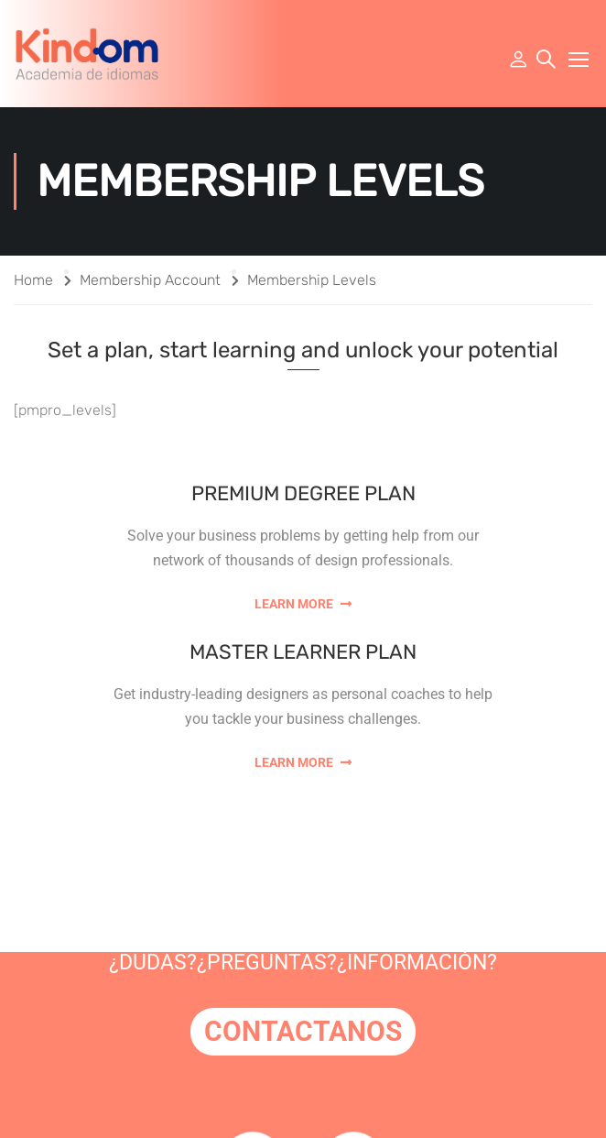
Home (33, 280)
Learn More (303, 603)
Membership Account (150, 280)
